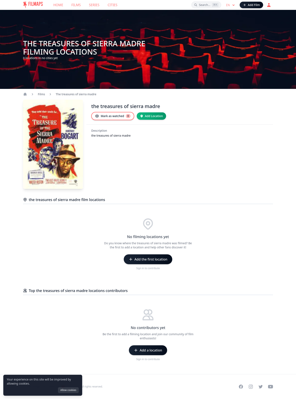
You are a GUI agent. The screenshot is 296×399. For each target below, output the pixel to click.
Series (94, 5)
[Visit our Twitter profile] (260, 386)
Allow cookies (68, 390)
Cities (112, 5)
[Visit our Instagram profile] (250, 386)
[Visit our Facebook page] (240, 386)
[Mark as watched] (112, 116)
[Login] (268, 4)
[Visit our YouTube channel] (270, 386)
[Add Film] (251, 5)
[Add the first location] (148, 259)
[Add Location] (151, 116)
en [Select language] (231, 5)
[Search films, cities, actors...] (206, 4)
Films (76, 5)
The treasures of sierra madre (76, 94)
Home (58, 5)
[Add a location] (148, 350)
